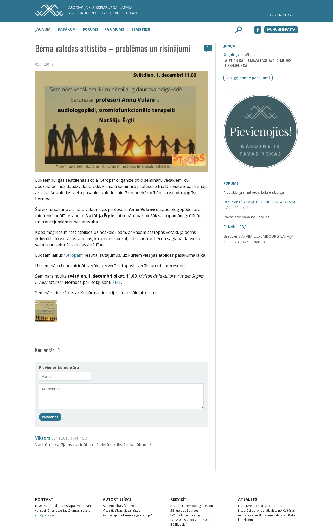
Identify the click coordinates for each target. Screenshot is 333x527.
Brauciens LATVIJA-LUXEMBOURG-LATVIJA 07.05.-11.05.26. (259, 204)
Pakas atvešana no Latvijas (246, 217)
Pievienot (50, 417)
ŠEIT (116, 282)
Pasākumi (67, 29)
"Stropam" (74, 255)
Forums (90, 29)
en (279, 14)
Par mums (114, 29)
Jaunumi (43, 29)
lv (272, 14)
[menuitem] (46, 29)
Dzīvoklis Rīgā (235, 226)
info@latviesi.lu (46, 515)
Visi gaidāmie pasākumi (248, 77)
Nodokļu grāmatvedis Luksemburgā (253, 192)
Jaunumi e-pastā (281, 29)
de (294, 14)
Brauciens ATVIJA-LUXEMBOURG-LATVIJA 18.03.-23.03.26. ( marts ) (258, 239)
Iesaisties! (140, 29)
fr (287, 14)
